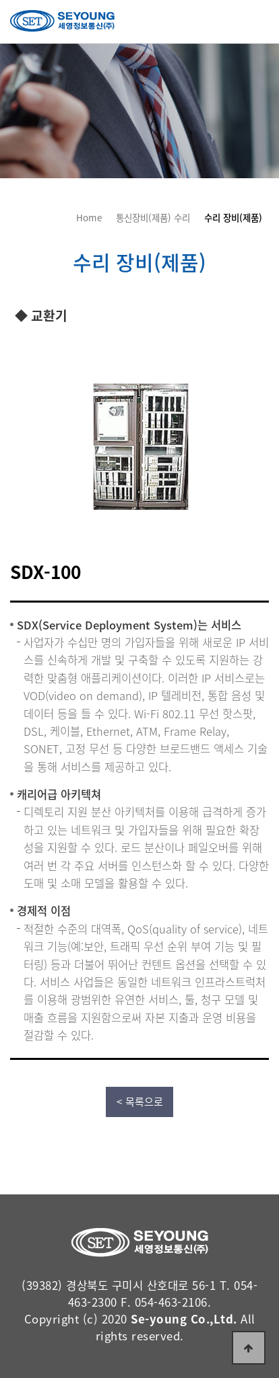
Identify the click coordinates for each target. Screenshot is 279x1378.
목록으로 (144, 1101)
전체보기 (257, 20)
